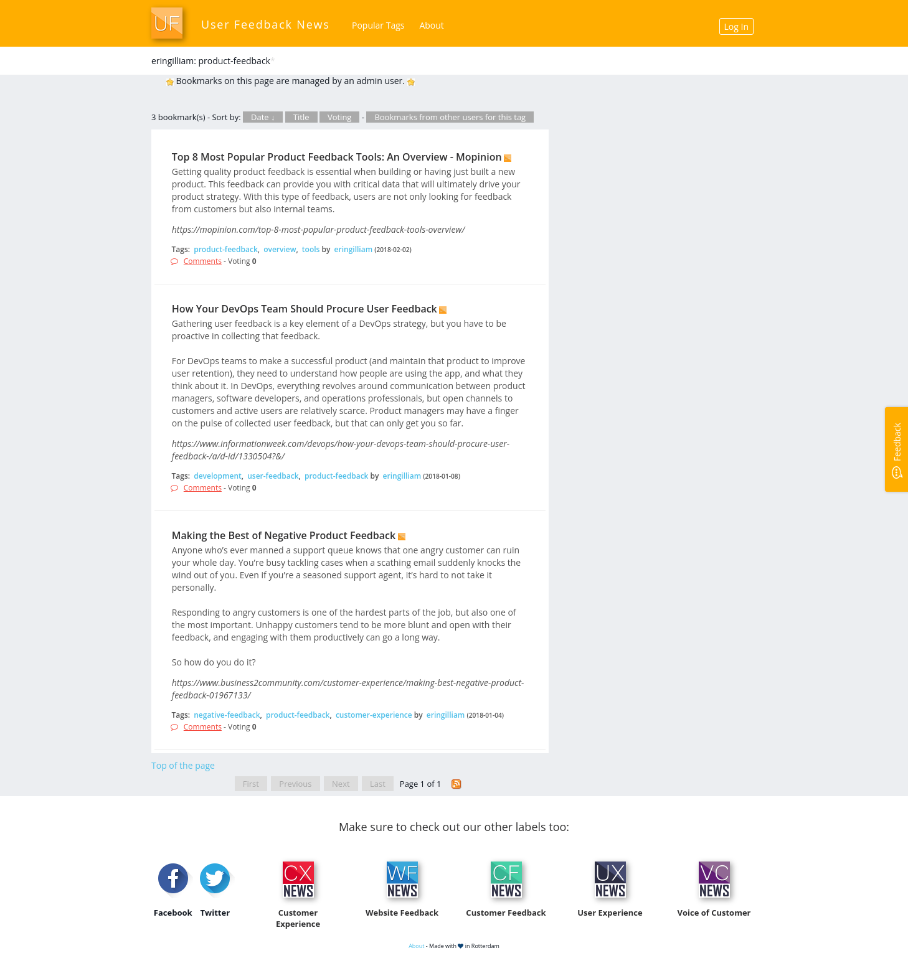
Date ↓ (263, 117)
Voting (340, 117)
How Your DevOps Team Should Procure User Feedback (304, 309)
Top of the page (183, 765)
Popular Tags (378, 25)
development (218, 476)
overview (279, 249)
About (431, 25)
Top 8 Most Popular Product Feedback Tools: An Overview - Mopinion (337, 157)
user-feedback (272, 476)
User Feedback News (265, 24)
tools (311, 249)
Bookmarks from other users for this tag (450, 117)
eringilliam (353, 249)
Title (301, 117)
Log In (736, 26)
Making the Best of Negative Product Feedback (283, 535)
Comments (203, 261)
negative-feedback (227, 715)
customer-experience (374, 715)
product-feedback (226, 249)
